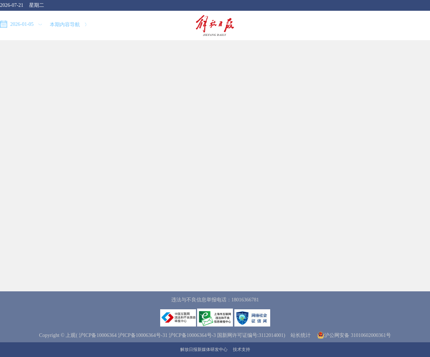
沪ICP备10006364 (98, 335)
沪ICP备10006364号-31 (142, 335)
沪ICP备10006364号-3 (192, 335)
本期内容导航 (68, 24)
